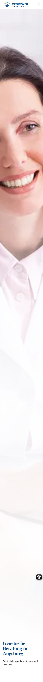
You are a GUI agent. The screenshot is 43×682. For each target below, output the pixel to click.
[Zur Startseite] (16, 4)
